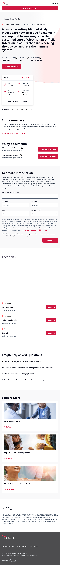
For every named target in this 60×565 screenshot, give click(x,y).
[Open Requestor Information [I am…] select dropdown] (56, 196)
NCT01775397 (6, 60)
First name (5, 201)
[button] (30, 362)
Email (3, 210)
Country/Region (35, 210)
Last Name (34, 201)
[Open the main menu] (57, 3)
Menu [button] (54, 3)
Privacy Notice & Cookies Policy (35, 230)
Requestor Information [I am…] (11, 192)
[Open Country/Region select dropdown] (56, 214)
